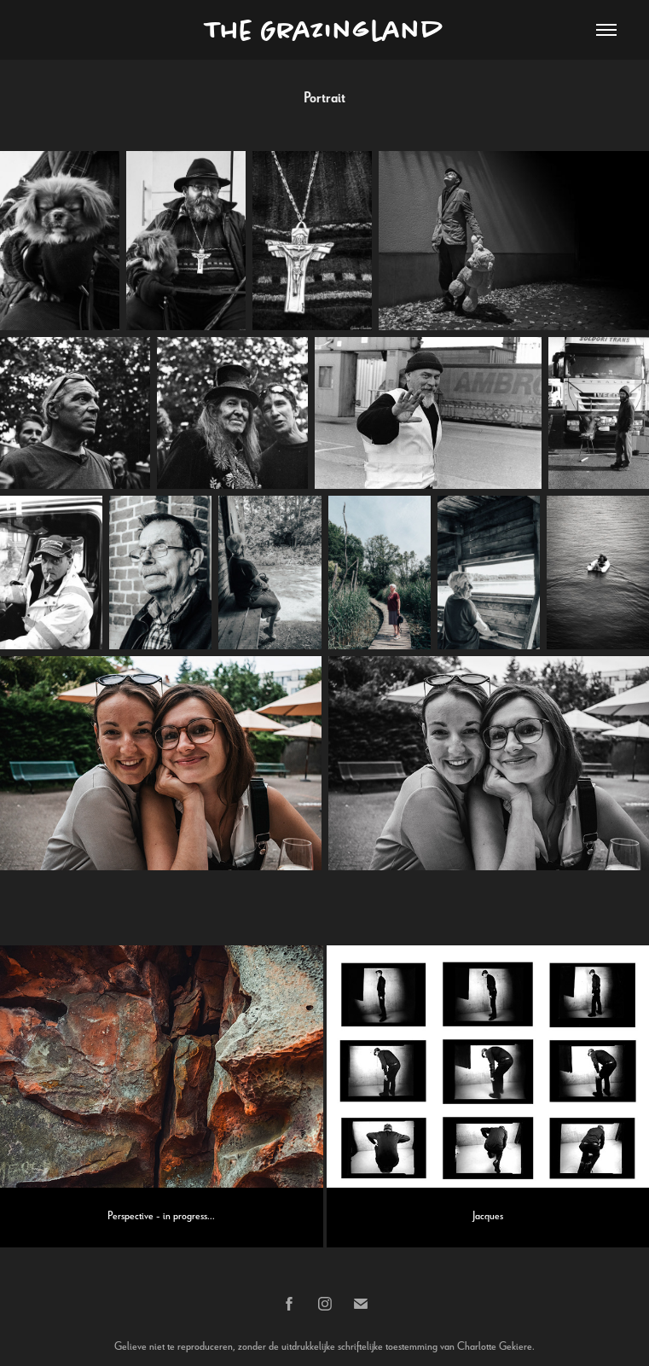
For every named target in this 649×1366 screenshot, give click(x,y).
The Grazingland (325, 30)
